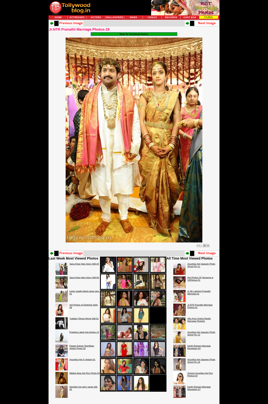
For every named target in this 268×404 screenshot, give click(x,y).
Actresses (77, 17)
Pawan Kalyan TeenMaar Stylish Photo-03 (81, 347)
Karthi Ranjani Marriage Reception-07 (199, 388)
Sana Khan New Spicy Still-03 (84, 264)
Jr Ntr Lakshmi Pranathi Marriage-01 (199, 292)
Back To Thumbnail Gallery (134, 34)
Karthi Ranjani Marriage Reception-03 (199, 347)
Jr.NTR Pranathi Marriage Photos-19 (79, 29)
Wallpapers (114, 17)
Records (171, 17)
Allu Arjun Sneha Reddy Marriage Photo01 (199, 319)
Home (58, 17)
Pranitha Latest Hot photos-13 (84, 332)
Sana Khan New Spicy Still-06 (84, 277)
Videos (152, 17)
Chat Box (190, 17)
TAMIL (208, 17)
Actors (96, 17)
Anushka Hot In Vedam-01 (82, 359)
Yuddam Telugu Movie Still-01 (84, 318)
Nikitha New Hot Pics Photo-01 (84, 373)
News (133, 17)
